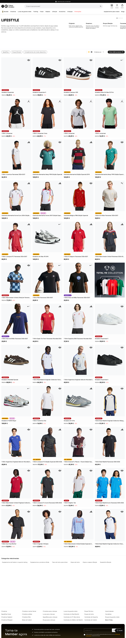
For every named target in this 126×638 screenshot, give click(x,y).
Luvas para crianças (49, 614)
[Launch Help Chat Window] (119, 630)
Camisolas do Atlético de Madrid (73, 620)
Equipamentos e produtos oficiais (39, 555)
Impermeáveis (109, 611)
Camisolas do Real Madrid (71, 614)
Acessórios (62, 11)
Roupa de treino (89, 614)
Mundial (5, 11)
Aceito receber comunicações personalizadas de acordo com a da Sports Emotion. (103, 635)
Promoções (77, 11)
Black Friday (109, 620)
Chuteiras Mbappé (6, 620)
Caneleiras (108, 614)
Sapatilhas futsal (6, 614)
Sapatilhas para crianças (50, 617)
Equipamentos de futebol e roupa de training (14, 555)
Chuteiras (13, 11)
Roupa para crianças (49, 620)
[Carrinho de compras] (122, 6)
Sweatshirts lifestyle (105, 555)
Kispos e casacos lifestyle (90, 555)
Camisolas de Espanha (91, 617)
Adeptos (47, 11)
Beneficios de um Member (63, 1)
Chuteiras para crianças (50, 611)
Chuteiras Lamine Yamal (29, 611)
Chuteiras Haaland (6, 617)
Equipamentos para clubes (111, 11)
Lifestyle (54, 11)
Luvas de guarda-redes (24, 11)
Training (35, 11)
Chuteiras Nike (26, 617)
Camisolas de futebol (90, 620)
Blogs (122, 11)
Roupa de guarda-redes (112, 617)
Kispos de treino (75, 555)
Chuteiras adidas (27, 614)
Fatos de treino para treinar (60, 555)
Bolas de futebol (27, 620)
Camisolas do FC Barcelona (72, 617)
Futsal (41, 11)
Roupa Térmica (88, 611)
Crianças (70, 11)
